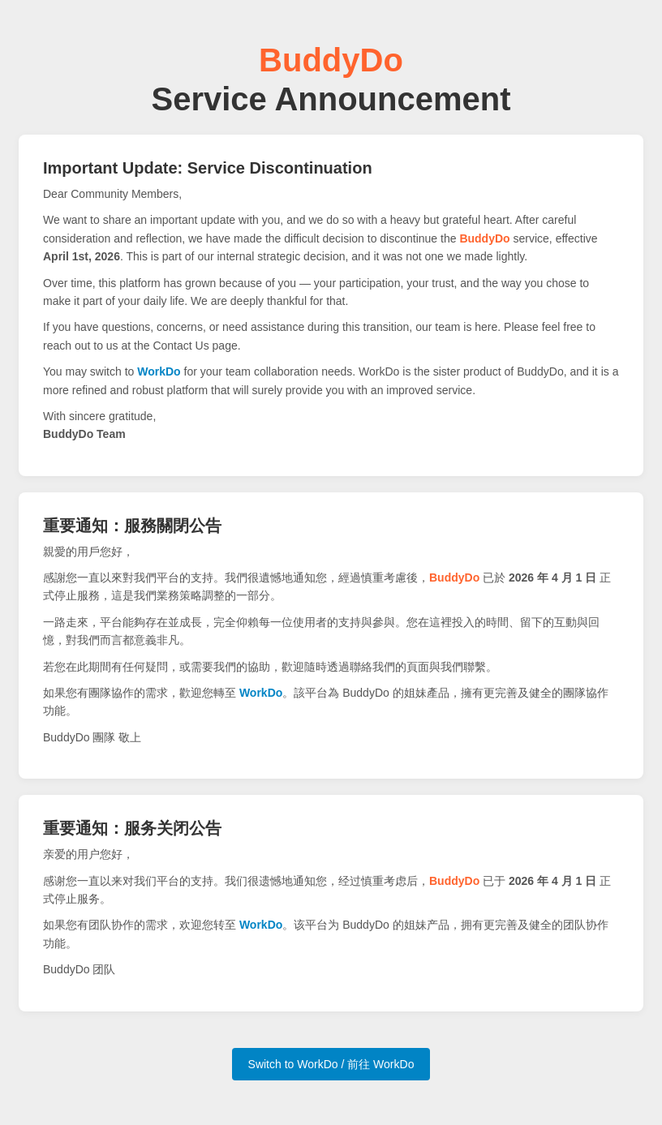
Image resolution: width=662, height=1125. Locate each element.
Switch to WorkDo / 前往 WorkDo (331, 1064)
